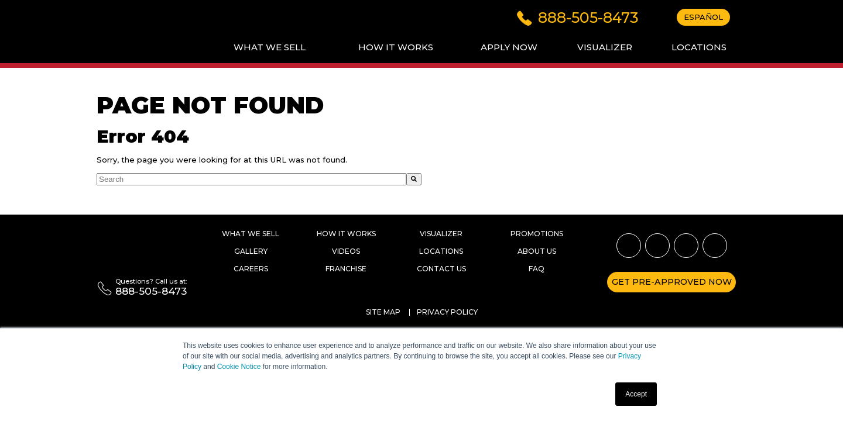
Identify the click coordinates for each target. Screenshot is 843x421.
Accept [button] (636, 394)
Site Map (383, 312)
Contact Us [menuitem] (441, 268)
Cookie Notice (239, 367)
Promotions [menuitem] (536, 233)
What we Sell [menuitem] (250, 233)
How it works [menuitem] (346, 233)
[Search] (414, 179)
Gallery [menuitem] (251, 251)
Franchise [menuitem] (345, 268)
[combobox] (251, 179)
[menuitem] (269, 47)
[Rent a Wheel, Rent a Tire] (140, 250)
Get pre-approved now (672, 282)
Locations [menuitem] (441, 251)
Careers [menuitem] (251, 268)
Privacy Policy (447, 312)
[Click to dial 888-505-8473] (577, 16)
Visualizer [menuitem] (441, 233)
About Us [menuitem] (537, 251)
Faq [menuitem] (536, 268)
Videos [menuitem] (346, 251)
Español (703, 17)
